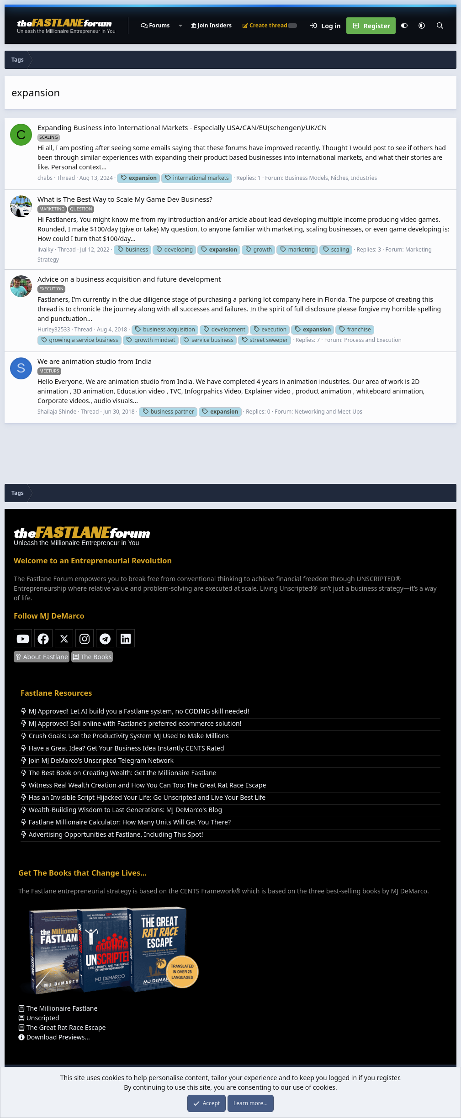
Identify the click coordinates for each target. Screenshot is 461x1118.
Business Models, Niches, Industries (331, 178)
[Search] (440, 25)
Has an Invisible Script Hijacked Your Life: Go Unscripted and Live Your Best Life (143, 797)
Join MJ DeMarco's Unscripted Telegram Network (97, 760)
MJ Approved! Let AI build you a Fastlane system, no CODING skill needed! (135, 711)
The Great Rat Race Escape (62, 1027)
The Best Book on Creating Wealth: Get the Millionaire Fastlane (118, 772)
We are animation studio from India (94, 361)
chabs (45, 178)
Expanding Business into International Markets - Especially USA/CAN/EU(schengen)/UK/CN (182, 127)
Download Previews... (54, 1037)
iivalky (45, 249)
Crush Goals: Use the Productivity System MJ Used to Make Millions (125, 735)
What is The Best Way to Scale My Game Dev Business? (124, 199)
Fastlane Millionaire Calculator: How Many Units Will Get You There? (126, 822)
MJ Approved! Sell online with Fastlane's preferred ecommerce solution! (131, 723)
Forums (159, 25)
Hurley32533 (53, 329)
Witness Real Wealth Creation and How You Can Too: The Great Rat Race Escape (143, 785)
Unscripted (38, 1017)
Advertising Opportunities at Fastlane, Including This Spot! (112, 834)
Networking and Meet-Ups (328, 411)
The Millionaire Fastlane (57, 1008)
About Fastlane (41, 656)
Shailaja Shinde (56, 411)
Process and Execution (373, 340)
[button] (180, 25)
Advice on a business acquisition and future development (129, 278)
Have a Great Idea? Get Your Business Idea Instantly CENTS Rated (122, 748)
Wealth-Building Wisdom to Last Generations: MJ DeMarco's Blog (121, 809)
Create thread (265, 25)
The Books (92, 656)
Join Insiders (211, 25)
